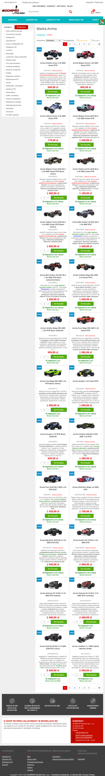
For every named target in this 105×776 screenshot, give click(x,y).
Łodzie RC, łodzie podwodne (16, 57)
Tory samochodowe (13, 63)
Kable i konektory (12, 95)
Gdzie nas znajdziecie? (83, 737)
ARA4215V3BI (79, 495)
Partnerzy (30, 765)
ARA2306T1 (52, 230)
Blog (70, 6)
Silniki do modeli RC (13, 70)
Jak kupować (39, 6)
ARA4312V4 (47, 548)
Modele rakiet (11, 60)
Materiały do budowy (13, 102)
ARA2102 (47, 70)
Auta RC (96, 20)
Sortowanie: (41, 40)
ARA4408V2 (80, 548)
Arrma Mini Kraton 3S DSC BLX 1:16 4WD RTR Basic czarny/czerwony (53, 277)
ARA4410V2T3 (52, 601)
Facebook (81, 759)
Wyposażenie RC (12, 79)
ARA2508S (80, 230)
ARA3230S (80, 389)
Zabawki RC (32, 20)
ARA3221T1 (52, 389)
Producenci (21, 27)
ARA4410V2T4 (85, 601)
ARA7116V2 (85, 654)
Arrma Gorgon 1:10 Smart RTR (85, 381)
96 (99, 44)
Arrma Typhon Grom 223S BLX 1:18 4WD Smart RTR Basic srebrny (53, 224)
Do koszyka (53, 92)
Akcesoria (9, 112)
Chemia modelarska (13, 99)
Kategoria (8, 27)
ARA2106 (47, 123)
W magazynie (69, 40)
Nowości (12, 20)
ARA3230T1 (52, 442)
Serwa (8, 83)
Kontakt (51, 6)
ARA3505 (79, 442)
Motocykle (9, 54)
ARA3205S (80, 283)
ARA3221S (80, 336)
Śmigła (8, 73)
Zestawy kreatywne (13, 66)
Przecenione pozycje (13, 34)
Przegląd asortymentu (35, 762)
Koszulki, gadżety (12, 115)
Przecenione (83, 40)
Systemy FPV (11, 89)
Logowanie (90, 2)
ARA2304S (80, 123)
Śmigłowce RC (76, 20)
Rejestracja (99, 2)
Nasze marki (31, 759)
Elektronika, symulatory (14, 86)
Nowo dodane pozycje (14, 31)
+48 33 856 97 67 (10, 2)
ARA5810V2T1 (52, 654)
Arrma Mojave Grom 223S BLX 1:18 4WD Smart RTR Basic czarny (53, 171)
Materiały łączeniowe (13, 105)
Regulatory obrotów (13, 76)
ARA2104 (79, 70)
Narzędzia (9, 108)
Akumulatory (10, 92)
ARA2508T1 (52, 283)
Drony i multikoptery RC (14, 44)
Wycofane (96, 40)
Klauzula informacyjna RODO (63, 759)
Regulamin (56, 757)
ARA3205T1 (52, 336)
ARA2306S (79, 176)
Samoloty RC (53, 20)
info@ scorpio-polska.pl (83, 735)
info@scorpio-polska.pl (30, 2)
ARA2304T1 (52, 176)
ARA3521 (47, 495)
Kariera (30, 767)
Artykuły (61, 6)
